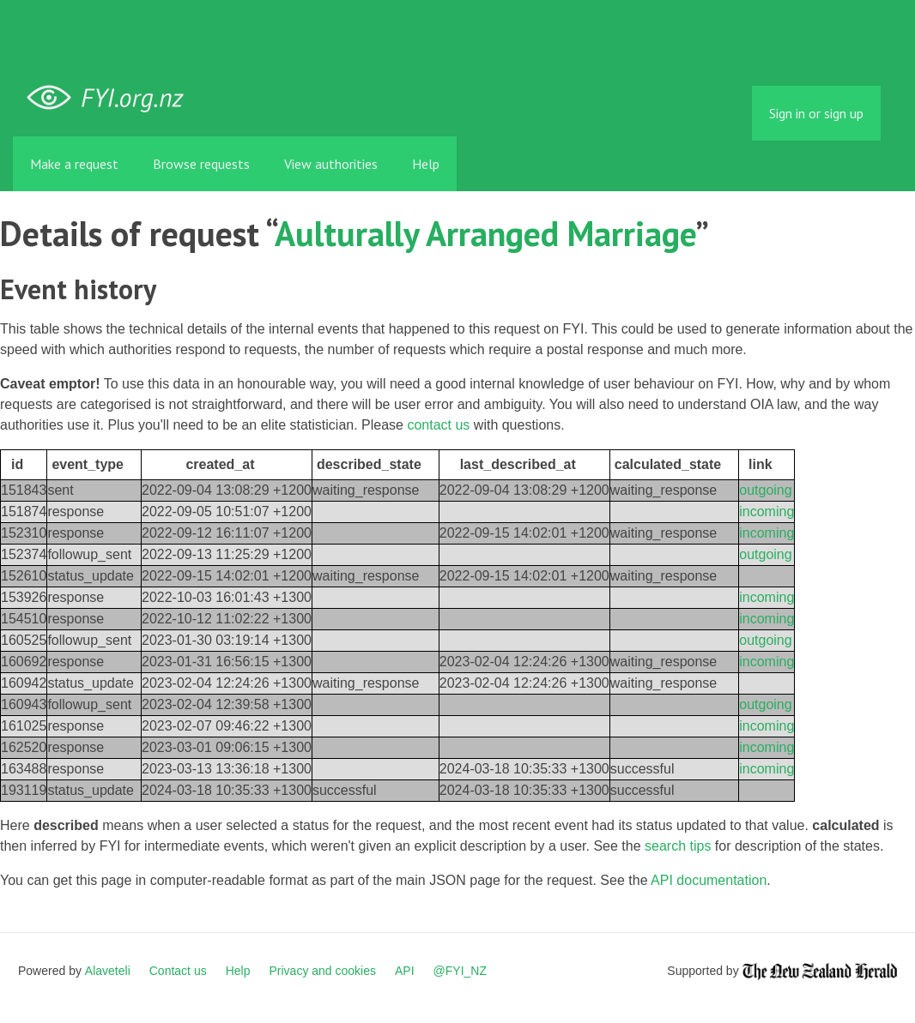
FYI (111, 98)
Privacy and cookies (322, 971)
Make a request (74, 163)
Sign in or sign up (816, 113)
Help (425, 163)
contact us (438, 425)
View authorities (331, 163)
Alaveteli (107, 971)
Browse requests (201, 163)
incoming (766, 511)
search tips (678, 846)
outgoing (765, 490)
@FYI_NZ (460, 971)
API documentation (709, 880)
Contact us (178, 971)
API (405, 971)
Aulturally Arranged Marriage (485, 233)
